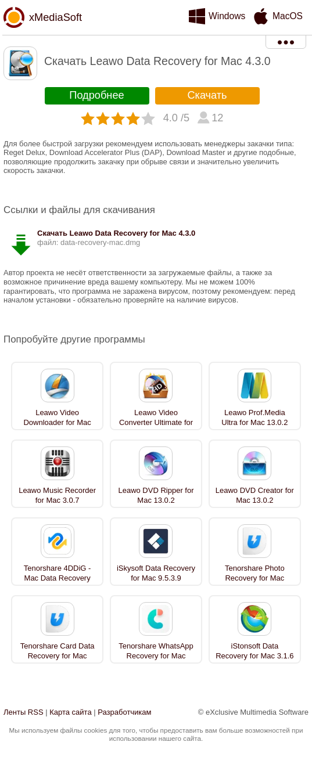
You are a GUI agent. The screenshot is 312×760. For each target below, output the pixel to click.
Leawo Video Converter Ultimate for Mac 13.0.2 (156, 422)
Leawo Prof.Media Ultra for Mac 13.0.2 (254, 417)
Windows (227, 16)
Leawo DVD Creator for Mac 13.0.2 (255, 495)
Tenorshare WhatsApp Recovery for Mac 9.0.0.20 (156, 656)
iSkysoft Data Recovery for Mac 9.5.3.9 (156, 573)
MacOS (287, 16)
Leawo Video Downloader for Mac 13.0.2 (57, 422)
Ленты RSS (23, 712)
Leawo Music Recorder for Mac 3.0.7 (57, 495)
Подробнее (96, 95)
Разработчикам (124, 712)
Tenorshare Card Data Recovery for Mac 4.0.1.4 (57, 656)
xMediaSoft (55, 17)
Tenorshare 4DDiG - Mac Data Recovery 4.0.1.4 (57, 578)
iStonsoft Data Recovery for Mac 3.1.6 (254, 651)
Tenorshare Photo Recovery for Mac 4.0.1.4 (255, 578)
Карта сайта (70, 712)
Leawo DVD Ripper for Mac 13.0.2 (155, 495)
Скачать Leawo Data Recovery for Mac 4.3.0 (116, 233)
